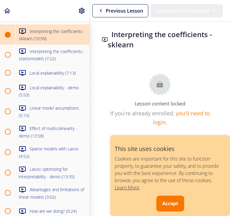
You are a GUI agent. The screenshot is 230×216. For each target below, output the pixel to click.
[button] (7, 10)
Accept (170, 203)
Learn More (127, 187)
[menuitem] (82, 10)
